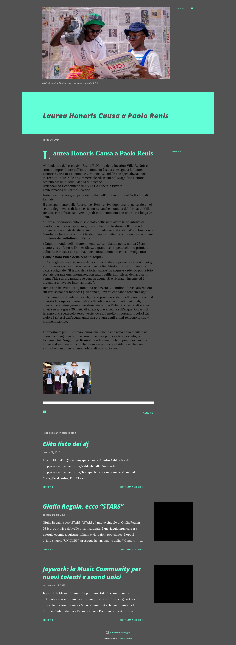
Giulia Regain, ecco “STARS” (83, 506)
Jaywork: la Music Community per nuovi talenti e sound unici (92, 573)
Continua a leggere (131, 486)
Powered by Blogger (118, 632)
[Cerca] (180, 8)
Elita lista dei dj (66, 444)
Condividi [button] (176, 151)
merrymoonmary (126, 638)
